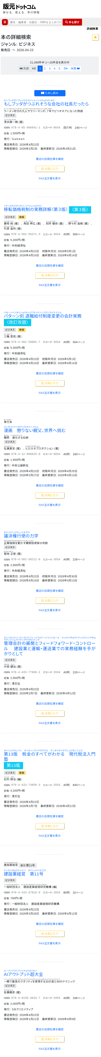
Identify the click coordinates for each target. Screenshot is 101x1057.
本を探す (72, 22)
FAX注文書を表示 (50, 256)
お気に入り (50, 246)
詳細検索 (92, 28)
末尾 (75, 68)
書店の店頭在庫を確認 (50, 237)
